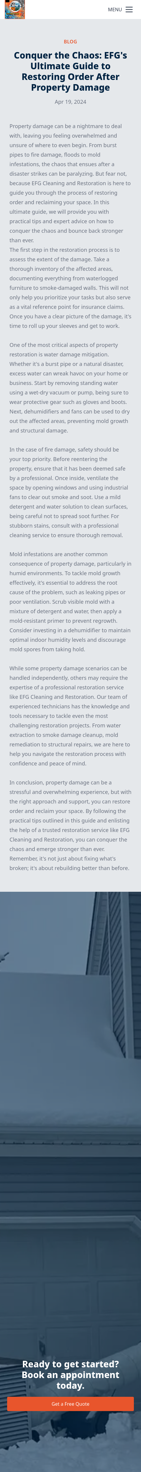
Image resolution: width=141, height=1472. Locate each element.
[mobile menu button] (129, 9)
